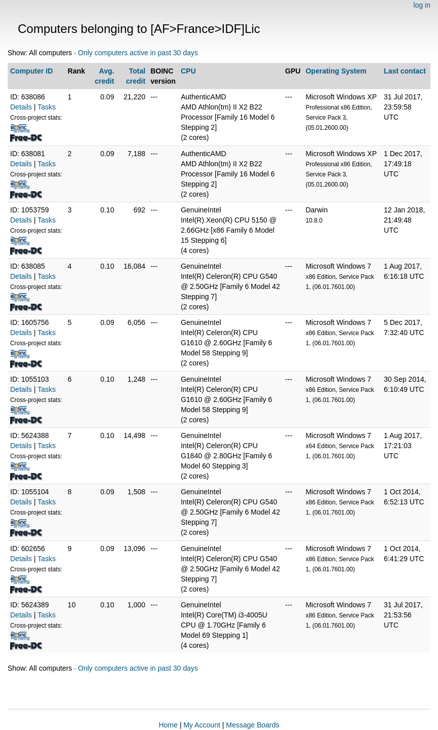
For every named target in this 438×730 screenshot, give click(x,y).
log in (422, 5)
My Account (201, 725)
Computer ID (31, 71)
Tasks (47, 107)
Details (21, 107)
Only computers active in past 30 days (138, 53)
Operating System (336, 71)
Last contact (404, 71)
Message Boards (252, 725)
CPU (188, 71)
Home (168, 725)
